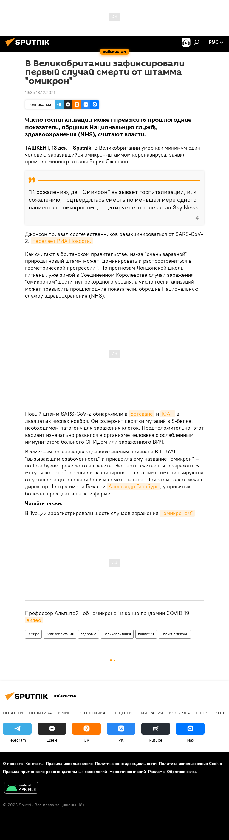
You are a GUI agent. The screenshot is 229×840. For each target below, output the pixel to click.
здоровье (88, 634)
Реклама (156, 771)
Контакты (34, 763)
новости (13, 712)
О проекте (13, 763)
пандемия (146, 634)
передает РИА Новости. (62, 240)
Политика (40, 712)
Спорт (202, 712)
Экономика (92, 712)
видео (34, 620)
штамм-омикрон (174, 634)
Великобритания (60, 634)
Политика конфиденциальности (126, 763)
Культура (179, 712)
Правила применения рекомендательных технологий (55, 771)
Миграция (152, 712)
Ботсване (141, 413)
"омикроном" (177, 513)
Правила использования (69, 763)
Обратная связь (182, 771)
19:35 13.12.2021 (40, 92)
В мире (33, 634)
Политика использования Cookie (190, 763)
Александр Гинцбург (133, 486)
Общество (123, 712)
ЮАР (168, 413)
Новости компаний (127, 771)
